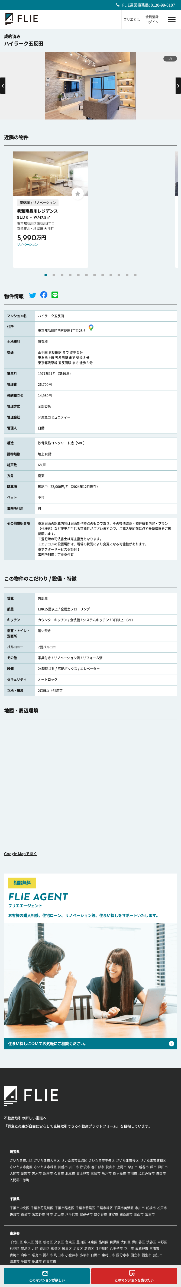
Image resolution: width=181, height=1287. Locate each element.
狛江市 (158, 1255)
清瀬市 (15, 1261)
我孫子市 (86, 1214)
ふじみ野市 (146, 1173)
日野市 (96, 1255)
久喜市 (59, 1173)
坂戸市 (107, 1173)
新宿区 (48, 1242)
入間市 (15, 1173)
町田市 (59, 1255)
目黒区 (114, 1242)
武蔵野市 (141, 1248)
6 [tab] (86, 275)
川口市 (74, 1167)
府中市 (26, 1255)
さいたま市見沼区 (74, 1160)
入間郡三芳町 (19, 1180)
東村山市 (108, 1255)
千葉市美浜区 (124, 1208)
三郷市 (96, 1173)
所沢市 (85, 1167)
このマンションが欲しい (47, 1280)
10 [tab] (119, 275)
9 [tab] (110, 275)
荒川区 (45, 1248)
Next (178, 85)
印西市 (139, 1214)
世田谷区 (138, 1242)
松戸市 (162, 1208)
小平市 (84, 1255)
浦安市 (113, 1214)
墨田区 (81, 1242)
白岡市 (161, 1173)
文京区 (59, 1242)
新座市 (48, 1173)
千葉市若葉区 (85, 1208)
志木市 (37, 1173)
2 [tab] (54, 275)
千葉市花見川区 (42, 1208)
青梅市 (15, 1255)
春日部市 (97, 1167)
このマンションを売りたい (134, 1280)
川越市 (63, 1167)
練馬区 (67, 1248)
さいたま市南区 (21, 1167)
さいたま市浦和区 (153, 1160)
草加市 (133, 1167)
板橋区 (56, 1248)
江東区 (92, 1242)
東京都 (15, 1233)
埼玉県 (15, 1151)
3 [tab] (62, 275)
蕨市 (153, 1167)
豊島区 (26, 1248)
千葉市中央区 (19, 1208)
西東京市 (49, 1261)
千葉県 (15, 1199)
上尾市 (122, 1167)
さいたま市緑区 (45, 1167)
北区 (35, 1248)
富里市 (150, 1214)
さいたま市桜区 (127, 1160)
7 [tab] (94, 275)
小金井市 (71, 1255)
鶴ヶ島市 (119, 1173)
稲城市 (37, 1261)
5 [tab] (78, 275)
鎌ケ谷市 (100, 1214)
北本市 (70, 1173)
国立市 (135, 1255)
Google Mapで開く (20, 854)
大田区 (126, 1242)
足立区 (78, 1248)
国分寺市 (122, 1255)
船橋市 (151, 1208)
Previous (2, 85)
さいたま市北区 (21, 1160)
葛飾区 (89, 1248)
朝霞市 (26, 1173)
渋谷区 (151, 1242)
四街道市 (125, 1214)
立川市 (129, 1248)
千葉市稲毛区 (64, 1208)
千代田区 (16, 1242)
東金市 (26, 1214)
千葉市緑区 (104, 1208)
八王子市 (116, 1248)
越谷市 (144, 1167)
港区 (38, 1242)
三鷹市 (154, 1248)
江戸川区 (101, 1248)
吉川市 (132, 1173)
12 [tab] (135, 275)
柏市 (49, 1214)
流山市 (59, 1214)
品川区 (103, 1242)
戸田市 (163, 1167)
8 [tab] (102, 275)
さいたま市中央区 (102, 1160)
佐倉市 (15, 1214)
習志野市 (38, 1214)
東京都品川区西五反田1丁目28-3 (66, 330)
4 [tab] (70, 275)
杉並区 (15, 1248)
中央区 (29, 1242)
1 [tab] (45, 275)
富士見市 (82, 1173)
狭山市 (110, 1167)
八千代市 (71, 1214)
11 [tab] (127, 275)
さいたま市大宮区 (47, 1160)
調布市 (48, 1255)
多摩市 (26, 1261)
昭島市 (37, 1255)
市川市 (140, 1208)
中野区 (162, 1242)
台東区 (70, 1242)
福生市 (146, 1255)
